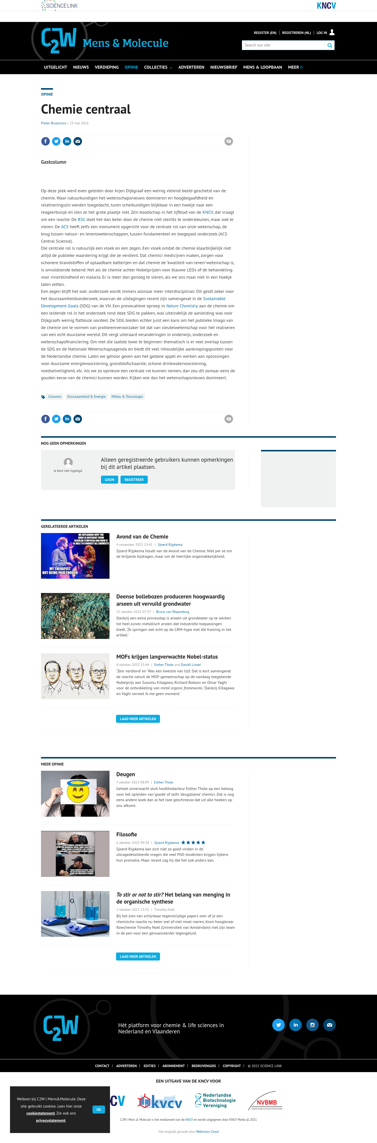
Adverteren (126, 1066)
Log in (322, 33)
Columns (54, 396)
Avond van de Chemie (142, 536)
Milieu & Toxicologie (127, 396)
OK (98, 1109)
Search (330, 45)
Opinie (47, 94)
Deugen (125, 774)
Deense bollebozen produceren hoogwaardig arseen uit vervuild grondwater (170, 600)
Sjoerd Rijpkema (170, 544)
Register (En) (265, 33)
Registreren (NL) (296, 33)
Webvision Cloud (207, 1132)
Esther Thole (163, 664)
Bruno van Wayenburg (172, 611)
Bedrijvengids (204, 1066)
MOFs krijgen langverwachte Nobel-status (167, 656)
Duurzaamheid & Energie (86, 396)
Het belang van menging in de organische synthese (173, 898)
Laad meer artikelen (138, 719)
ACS (65, 226)
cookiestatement (40, 1113)
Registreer (134, 479)
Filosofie (126, 834)
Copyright (232, 1066)
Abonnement (173, 1066)
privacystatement (51, 1120)
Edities (150, 1066)
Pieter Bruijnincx (53, 123)
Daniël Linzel (191, 664)
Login (109, 479)
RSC (82, 219)
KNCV (207, 212)
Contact (102, 1066)
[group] (294, 66)
